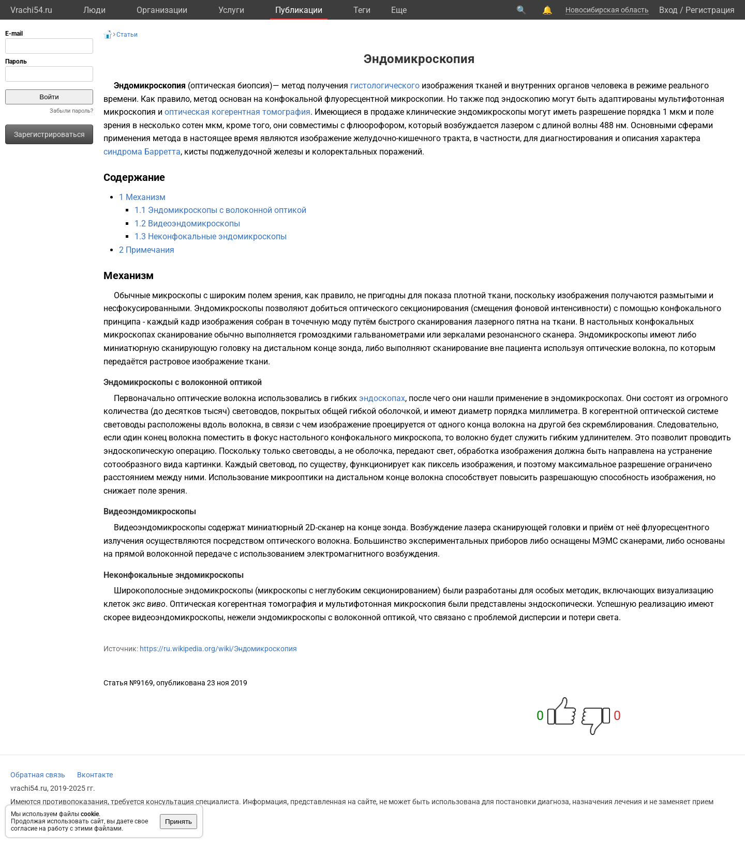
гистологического (385, 85)
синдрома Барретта (142, 152)
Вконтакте (95, 775)
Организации (162, 10)
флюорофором (376, 125)
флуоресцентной (356, 99)
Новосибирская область (607, 10)
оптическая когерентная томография (237, 112)
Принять (178, 821)
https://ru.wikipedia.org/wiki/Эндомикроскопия (218, 649)
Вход (668, 10)
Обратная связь (37, 775)
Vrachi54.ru (31, 10)
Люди (94, 10)
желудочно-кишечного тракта (411, 138)
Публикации (298, 10)
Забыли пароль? (71, 111)
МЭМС (605, 541)
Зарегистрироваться (49, 134)
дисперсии (539, 617)
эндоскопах (382, 398)
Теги (361, 10)
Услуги (231, 10)
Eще (399, 10)
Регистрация (710, 10)
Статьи (127, 34)
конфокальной (293, 99)
